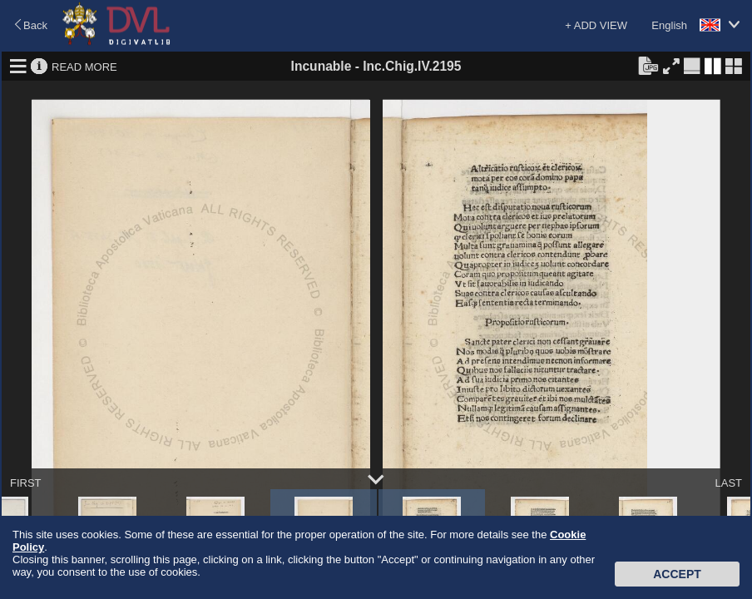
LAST (728, 483)
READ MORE (84, 66)
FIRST (26, 483)
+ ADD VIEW (596, 25)
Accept (677, 574)
